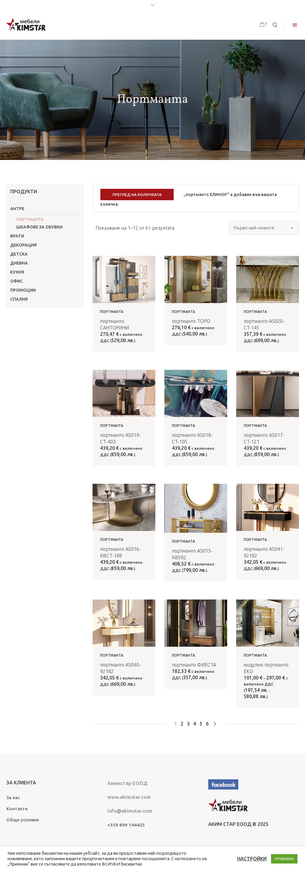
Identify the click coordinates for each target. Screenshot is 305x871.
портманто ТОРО (191, 320)
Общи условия (22, 818)
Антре (17, 208)
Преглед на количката (137, 194)
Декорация (23, 245)
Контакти (17, 807)
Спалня (19, 299)
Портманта (30, 219)
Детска (19, 254)
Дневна (19, 263)
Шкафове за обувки (39, 227)
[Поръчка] (264, 227)
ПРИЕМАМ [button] (284, 859)
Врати (17, 236)
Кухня (17, 272)
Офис (16, 281)
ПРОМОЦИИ (23, 290)
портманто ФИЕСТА (194, 664)
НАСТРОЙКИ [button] (252, 858)
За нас (13, 796)
